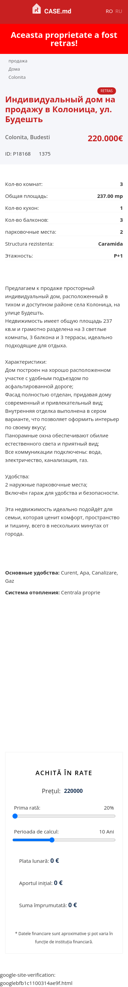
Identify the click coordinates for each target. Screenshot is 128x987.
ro (109, 11)
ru (118, 11)
